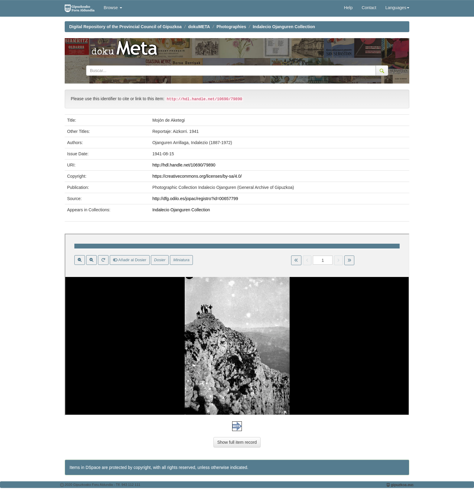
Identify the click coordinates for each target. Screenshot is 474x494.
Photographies (231, 26)
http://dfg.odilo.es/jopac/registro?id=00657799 (195, 198)
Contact (369, 7)
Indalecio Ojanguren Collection (284, 26)
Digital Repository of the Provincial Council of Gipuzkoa (125, 26)
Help (348, 7)
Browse (113, 7)
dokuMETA (199, 26)
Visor (237, 324)
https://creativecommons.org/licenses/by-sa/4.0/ (197, 176)
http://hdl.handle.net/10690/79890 (184, 165)
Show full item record (237, 442)
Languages (397, 7)
